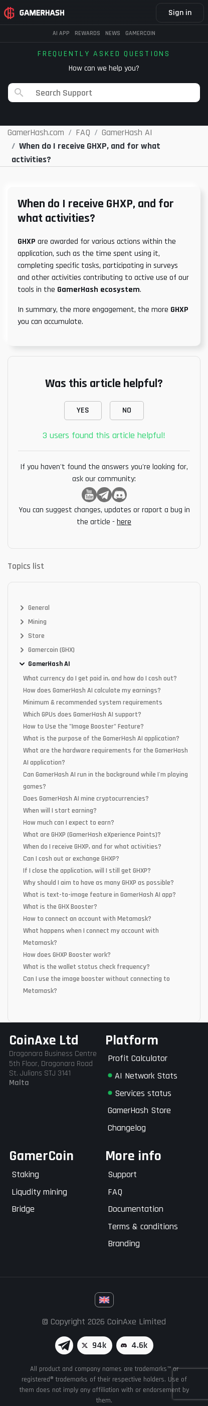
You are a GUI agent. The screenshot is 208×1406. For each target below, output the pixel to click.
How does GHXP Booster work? (67, 954)
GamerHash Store (139, 1110)
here (124, 522)
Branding (124, 1243)
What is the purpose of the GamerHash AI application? (101, 738)
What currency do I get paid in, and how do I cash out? (100, 678)
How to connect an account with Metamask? (87, 918)
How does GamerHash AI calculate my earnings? (92, 690)
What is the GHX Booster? (60, 906)
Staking (25, 1174)
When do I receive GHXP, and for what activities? (92, 846)
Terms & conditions (143, 1226)
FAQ (115, 1192)
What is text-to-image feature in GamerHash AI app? (99, 894)
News (112, 33)
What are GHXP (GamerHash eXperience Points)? (92, 834)
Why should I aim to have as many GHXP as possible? (98, 882)
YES (83, 410)
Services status (139, 1093)
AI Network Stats (142, 1076)
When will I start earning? (60, 810)
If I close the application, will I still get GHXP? (87, 870)
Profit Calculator (137, 1058)
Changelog (127, 1128)
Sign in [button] (179, 13)
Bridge (23, 1209)
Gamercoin (140, 33)
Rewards (87, 33)
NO (126, 410)
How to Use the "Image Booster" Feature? (83, 726)
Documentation (135, 1209)
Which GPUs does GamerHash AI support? (82, 714)
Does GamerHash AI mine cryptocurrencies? (86, 798)
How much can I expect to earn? (68, 822)
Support (122, 1174)
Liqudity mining (39, 1192)
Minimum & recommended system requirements (92, 702)
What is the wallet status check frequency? (86, 966)
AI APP (61, 33)
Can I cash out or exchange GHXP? (71, 858)
